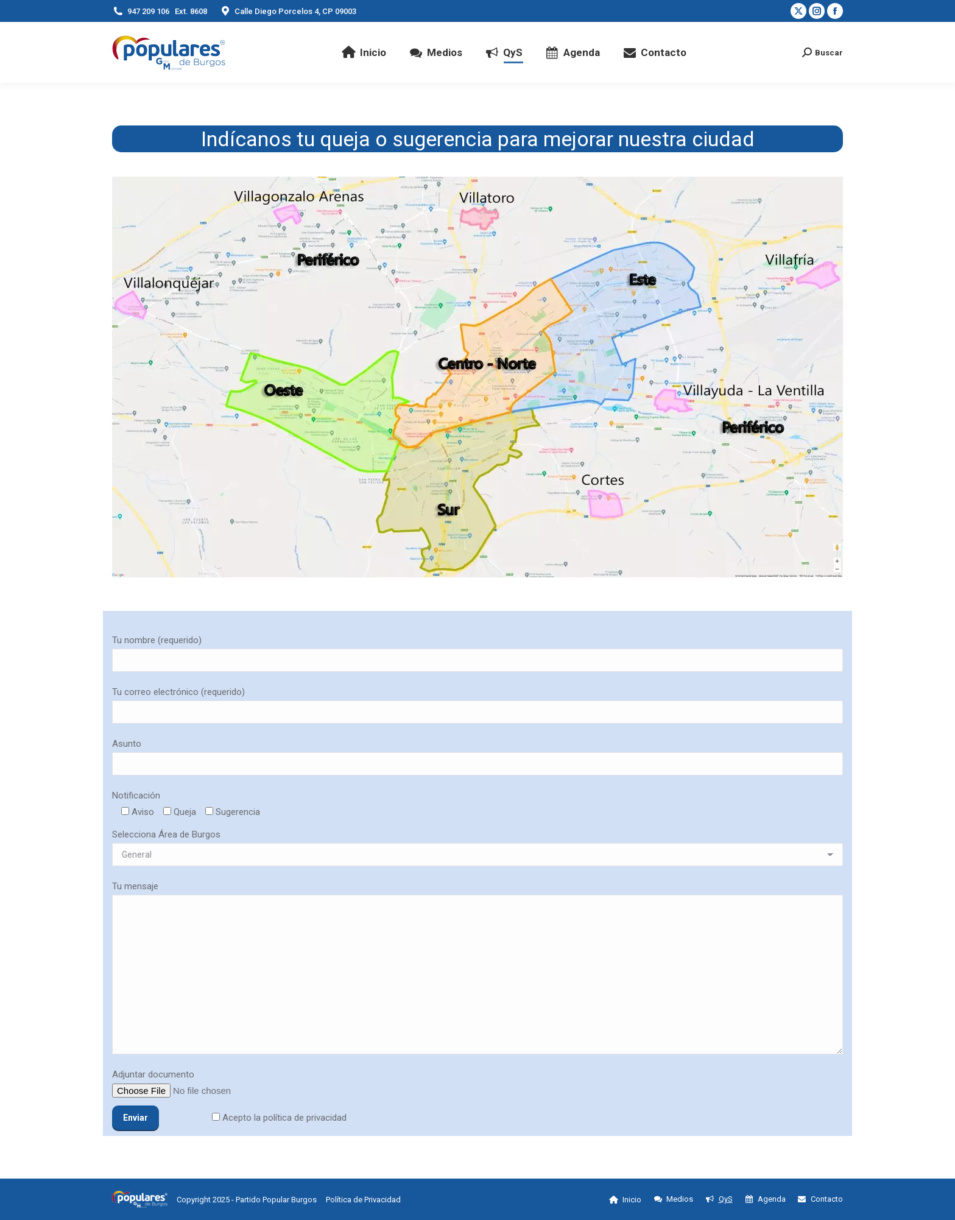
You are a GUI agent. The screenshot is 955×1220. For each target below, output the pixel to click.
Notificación (136, 795)
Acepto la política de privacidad (283, 1117)
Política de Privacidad (363, 1199)
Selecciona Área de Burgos (166, 834)
